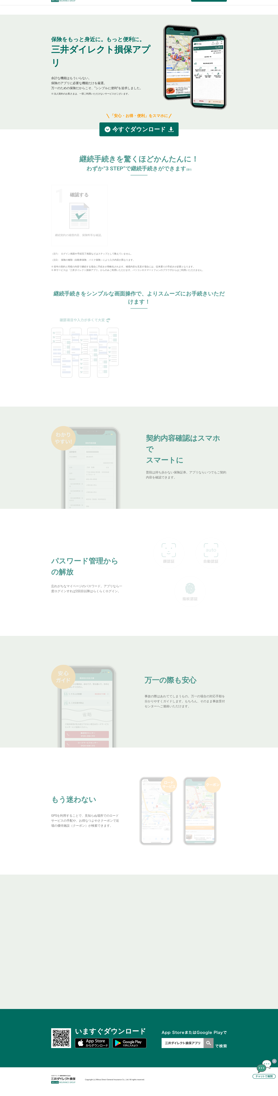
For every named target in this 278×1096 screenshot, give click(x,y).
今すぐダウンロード (139, 129)
